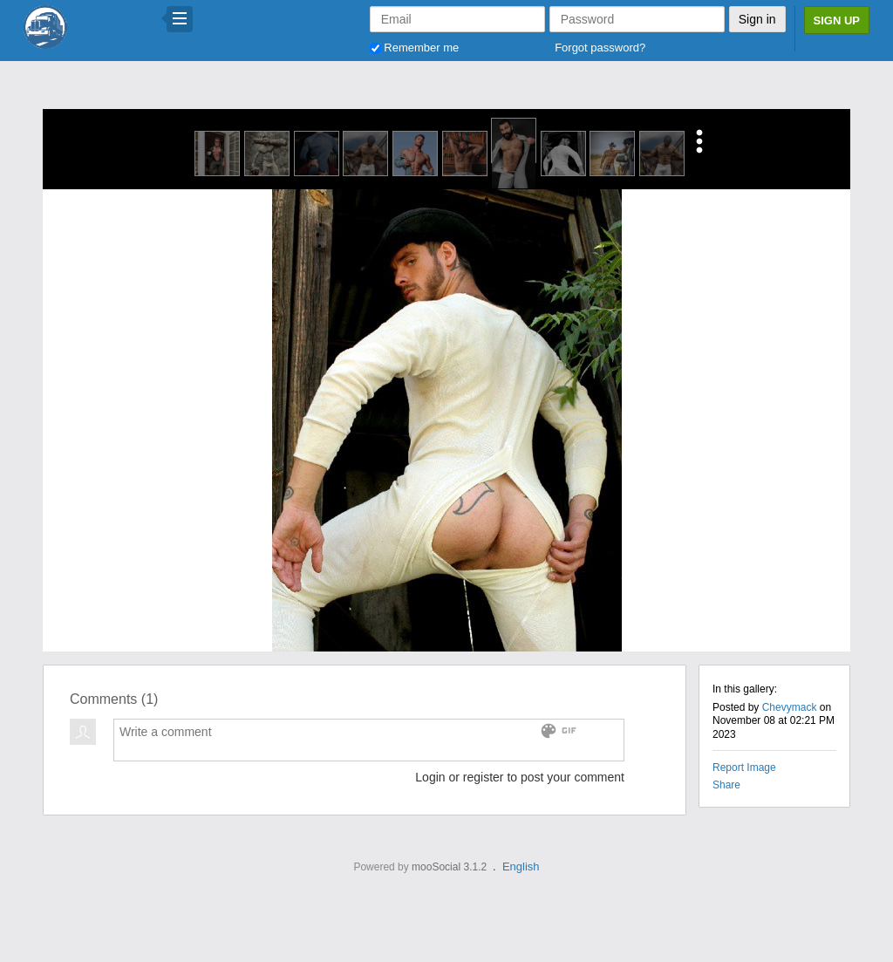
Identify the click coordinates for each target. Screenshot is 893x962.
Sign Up (837, 20)
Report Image (744, 767)
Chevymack (789, 707)
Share (726, 785)
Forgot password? (600, 47)
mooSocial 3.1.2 (449, 867)
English (521, 866)
